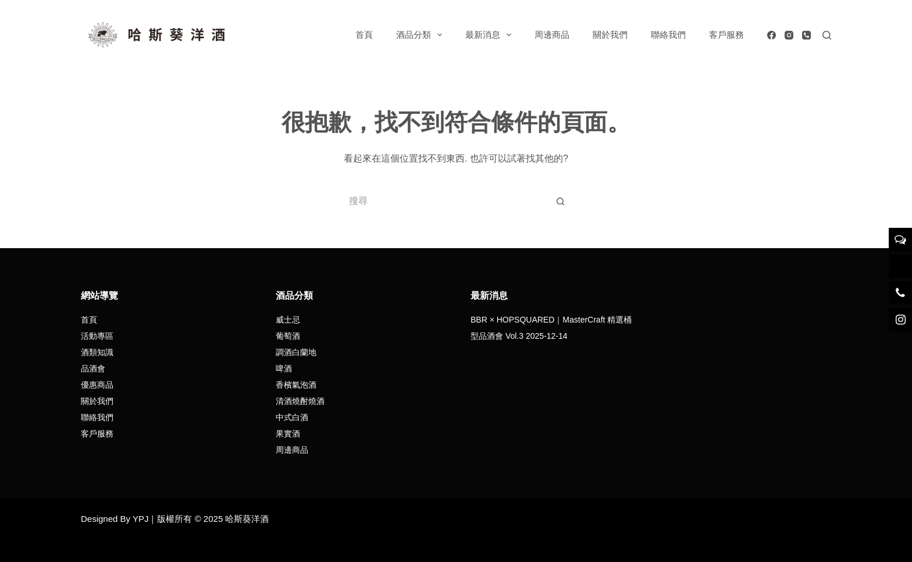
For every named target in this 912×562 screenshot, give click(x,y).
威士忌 (288, 319)
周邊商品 (552, 35)
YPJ (141, 519)
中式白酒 (292, 417)
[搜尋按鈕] (560, 201)
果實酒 (288, 433)
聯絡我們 (668, 35)
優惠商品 (97, 384)
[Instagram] (789, 35)
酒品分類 (421, 35)
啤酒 (284, 368)
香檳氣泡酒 (296, 384)
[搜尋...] (444, 201)
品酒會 (93, 368)
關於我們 (610, 35)
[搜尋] (826, 35)
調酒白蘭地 (296, 352)
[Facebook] (771, 35)
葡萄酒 (288, 336)
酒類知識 (97, 352)
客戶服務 (726, 35)
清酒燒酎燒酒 (300, 401)
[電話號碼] (806, 35)
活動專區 (97, 336)
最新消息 (490, 35)
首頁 (364, 35)
